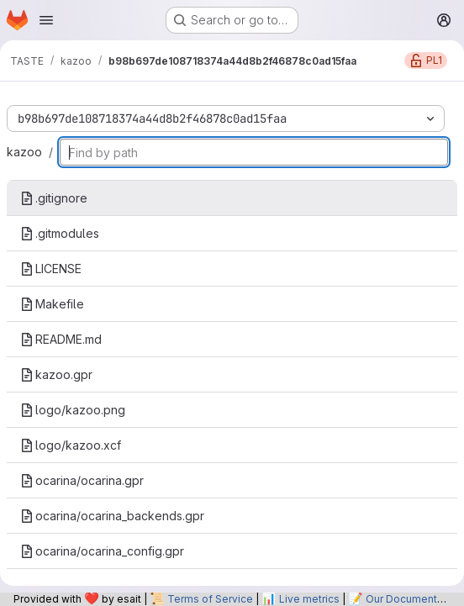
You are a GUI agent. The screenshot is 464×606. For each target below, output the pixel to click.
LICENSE (51, 268)
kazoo (24, 152)
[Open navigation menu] (46, 20)
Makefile (52, 304)
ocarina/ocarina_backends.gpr (112, 516)
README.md (61, 339)
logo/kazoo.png (72, 410)
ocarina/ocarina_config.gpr (102, 551)
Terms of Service (210, 599)
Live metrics (309, 599)
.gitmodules (59, 233)
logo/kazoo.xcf (70, 445)
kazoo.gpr (56, 374)
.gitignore (53, 198)
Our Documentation (413, 599)
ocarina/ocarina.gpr (82, 480)
